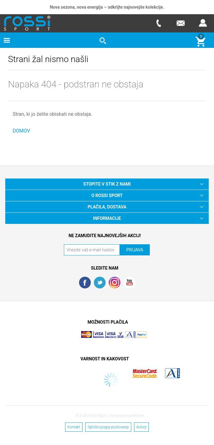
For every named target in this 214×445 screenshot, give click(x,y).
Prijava (203, 23)
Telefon (158, 23)
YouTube (129, 282)
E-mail (181, 23)
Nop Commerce (125, 337)
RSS (114, 282)
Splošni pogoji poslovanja (108, 427)
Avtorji (141, 427)
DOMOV (21, 131)
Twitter (100, 282)
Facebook (85, 282)
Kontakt (74, 427)
